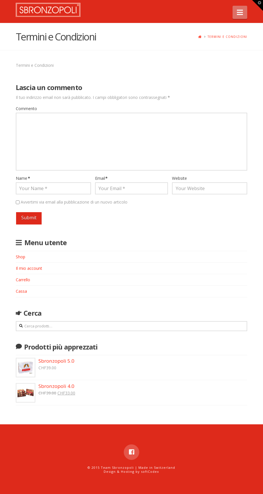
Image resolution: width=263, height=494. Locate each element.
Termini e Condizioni (227, 37)
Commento (26, 108)
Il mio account (29, 268)
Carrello (23, 279)
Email (101, 178)
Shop (20, 256)
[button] (240, 12)
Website (179, 178)
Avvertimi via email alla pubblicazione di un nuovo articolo (74, 202)
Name (23, 178)
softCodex (150, 471)
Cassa (21, 291)
